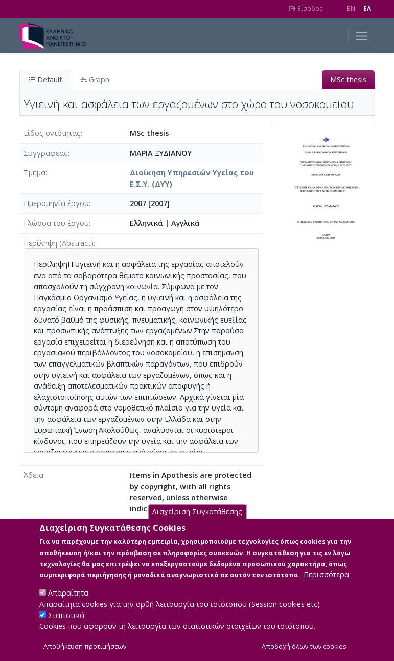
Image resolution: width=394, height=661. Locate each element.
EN (351, 8)
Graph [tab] (94, 79)
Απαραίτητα (68, 604)
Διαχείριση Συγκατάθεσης (197, 523)
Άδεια (33, 475)
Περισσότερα (326, 586)
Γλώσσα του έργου (56, 223)
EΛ (367, 8)
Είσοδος (305, 8)
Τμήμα (34, 172)
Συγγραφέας (46, 153)
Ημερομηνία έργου (56, 203)
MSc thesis (348, 79)
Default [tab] (45, 79)
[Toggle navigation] (361, 36)
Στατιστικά (66, 626)
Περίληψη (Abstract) (59, 243)
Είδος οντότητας (52, 133)
